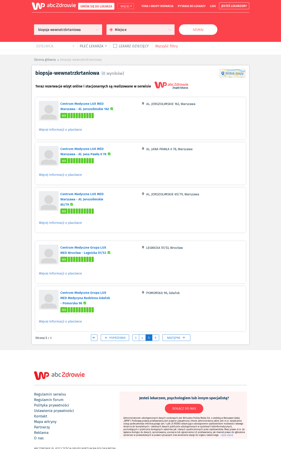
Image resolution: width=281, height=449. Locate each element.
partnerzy (42, 427)
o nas (39, 438)
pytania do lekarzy (192, 6)
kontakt (40, 416)
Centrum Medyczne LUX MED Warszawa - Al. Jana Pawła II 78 (88, 151)
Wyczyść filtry (166, 46)
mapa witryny (45, 421)
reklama (41, 432)
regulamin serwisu (50, 394)
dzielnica (44, 46)
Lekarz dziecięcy (134, 46)
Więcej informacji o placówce (60, 129)
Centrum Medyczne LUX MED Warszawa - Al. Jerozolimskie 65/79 (82, 199)
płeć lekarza (91, 46)
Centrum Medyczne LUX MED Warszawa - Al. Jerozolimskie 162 (88, 106)
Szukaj (198, 29)
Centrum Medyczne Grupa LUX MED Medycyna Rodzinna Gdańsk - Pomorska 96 (85, 298)
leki (213, 6)
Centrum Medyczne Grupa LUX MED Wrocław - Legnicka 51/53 (88, 250)
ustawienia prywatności (54, 410)
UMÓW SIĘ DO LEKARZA (96, 6)
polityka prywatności (51, 405)
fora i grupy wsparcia (157, 6)
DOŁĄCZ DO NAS (184, 408)
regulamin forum (49, 399)
